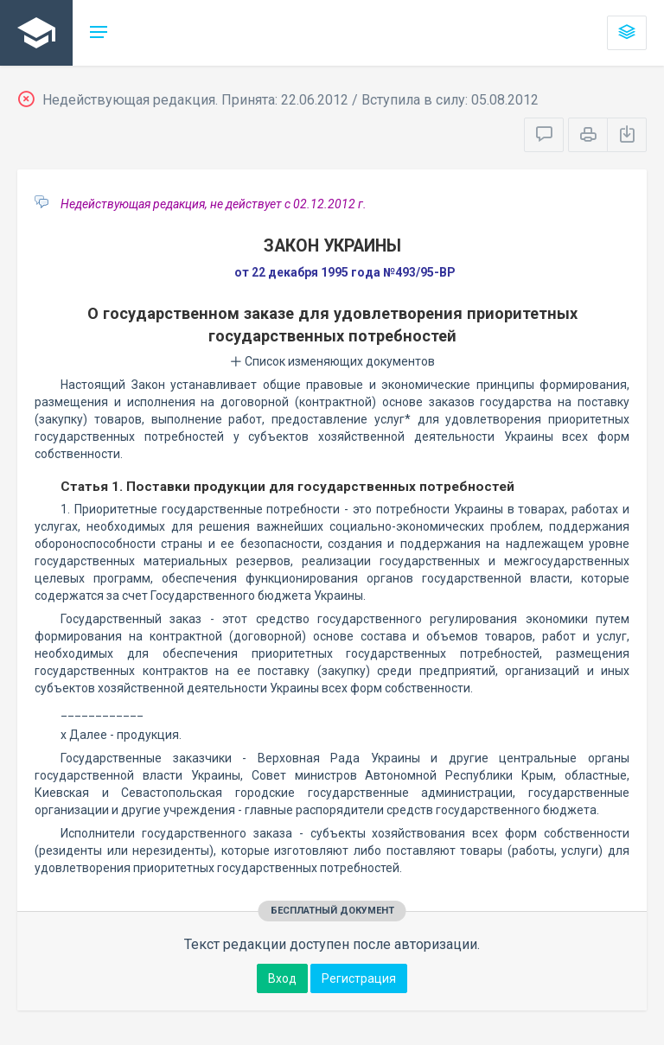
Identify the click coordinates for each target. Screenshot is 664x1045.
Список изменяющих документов (332, 361)
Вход (282, 978)
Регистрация (359, 978)
